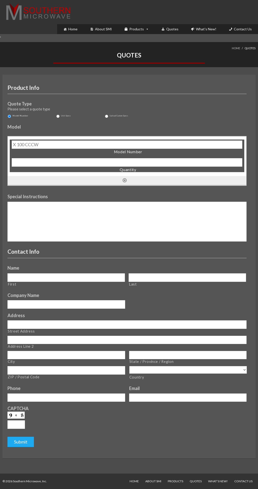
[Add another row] (125, 180)
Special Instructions (27, 196)
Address (16, 315)
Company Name (23, 295)
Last (133, 284)
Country (136, 377)
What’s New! (218, 481)
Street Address (21, 331)
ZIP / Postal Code (23, 377)
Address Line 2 (21, 346)
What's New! (206, 29)
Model (14, 127)
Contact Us (243, 29)
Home (73, 29)
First (12, 284)
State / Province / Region (151, 361)
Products (136, 29)
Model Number (20, 115)
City (11, 361)
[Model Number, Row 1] (127, 145)
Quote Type (19, 104)
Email (134, 388)
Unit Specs (66, 115)
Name (13, 268)
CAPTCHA (18, 408)
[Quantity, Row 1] (127, 162)
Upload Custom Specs (119, 115)
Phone (13, 388)
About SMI (103, 29)
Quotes (172, 29)
